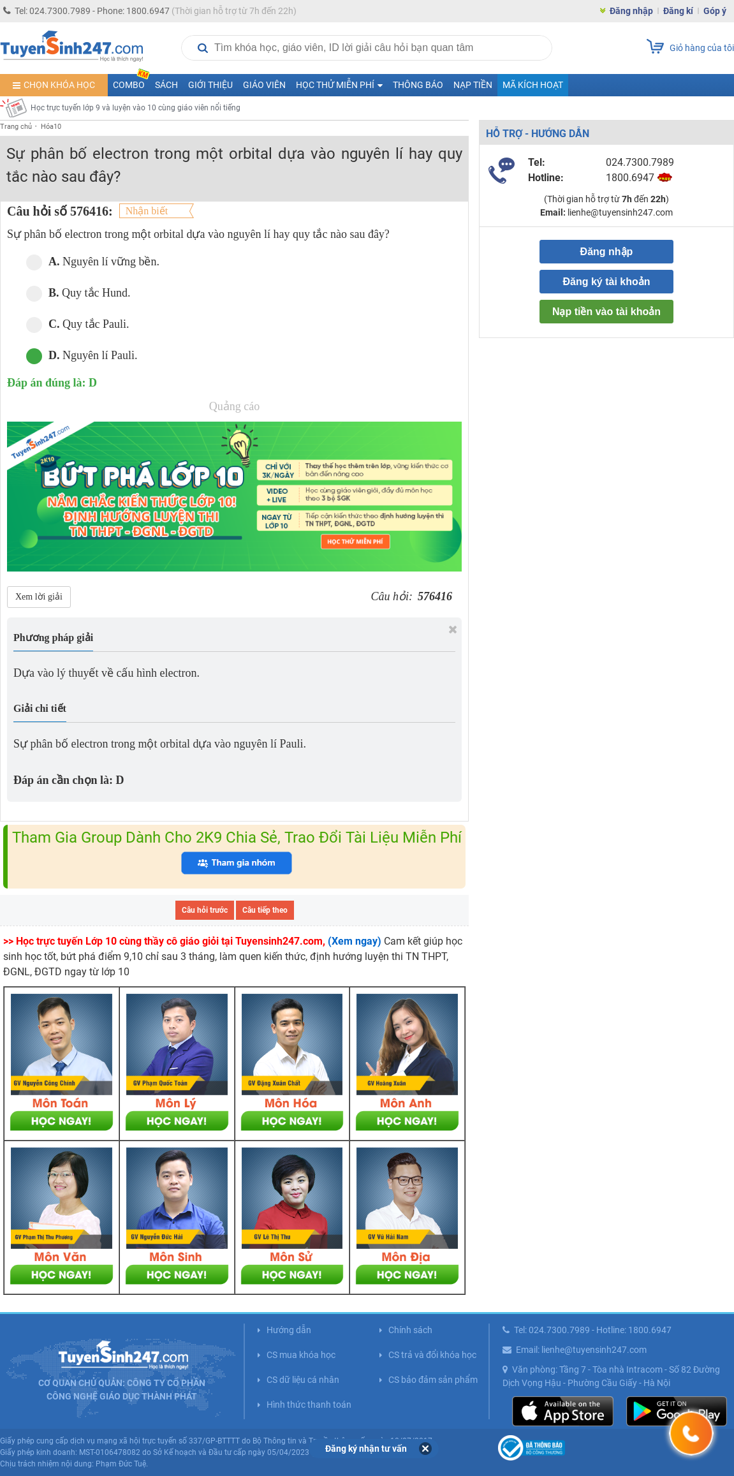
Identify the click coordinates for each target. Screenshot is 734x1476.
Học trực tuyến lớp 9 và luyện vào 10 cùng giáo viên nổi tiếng (135, 107)
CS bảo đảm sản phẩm (433, 1380)
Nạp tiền (472, 85)
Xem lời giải (38, 596)
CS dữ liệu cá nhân (303, 1380)
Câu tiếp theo (265, 910)
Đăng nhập (631, 11)
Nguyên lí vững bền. (92, 261)
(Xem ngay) (354, 941)
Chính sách (410, 1330)
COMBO (131, 82)
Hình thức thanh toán (309, 1404)
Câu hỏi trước (205, 910)
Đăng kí (678, 11)
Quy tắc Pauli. (77, 324)
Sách (166, 85)
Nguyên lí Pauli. (82, 355)
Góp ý (714, 11)
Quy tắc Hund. (78, 293)
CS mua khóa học (301, 1355)
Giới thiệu (210, 85)
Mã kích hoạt (533, 85)
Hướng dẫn (289, 1330)
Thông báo (418, 85)
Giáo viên (264, 85)
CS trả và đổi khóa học (432, 1355)
